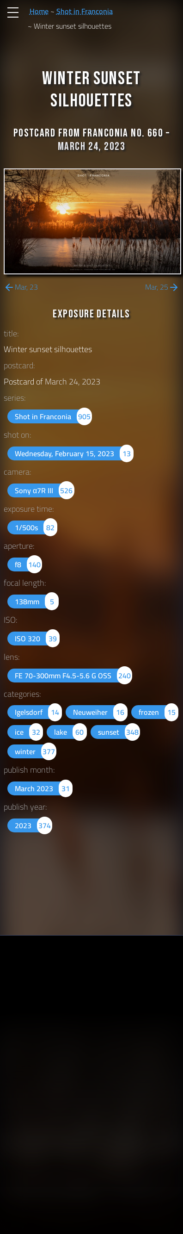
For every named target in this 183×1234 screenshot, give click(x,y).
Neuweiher (100, 712)
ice (29, 732)
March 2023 (44, 788)
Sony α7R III (44, 490)
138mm (37, 601)
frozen (158, 712)
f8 (28, 564)
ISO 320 (37, 638)
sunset (119, 732)
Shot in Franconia (84, 11)
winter (35, 751)
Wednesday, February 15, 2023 (74, 453)
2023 (33, 825)
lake (70, 732)
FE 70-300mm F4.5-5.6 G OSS (73, 675)
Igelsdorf (38, 712)
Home (39, 11)
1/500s (36, 527)
